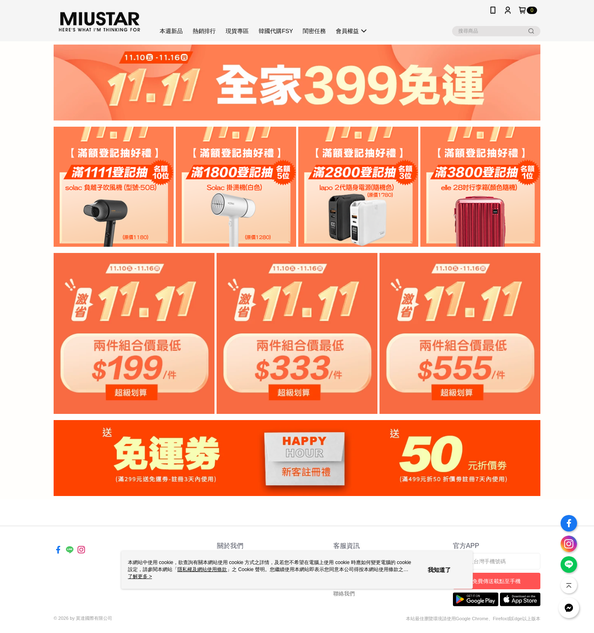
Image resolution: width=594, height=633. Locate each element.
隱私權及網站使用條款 (202, 569)
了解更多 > (140, 576)
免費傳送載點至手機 (496, 581)
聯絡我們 (344, 593)
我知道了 (439, 570)
